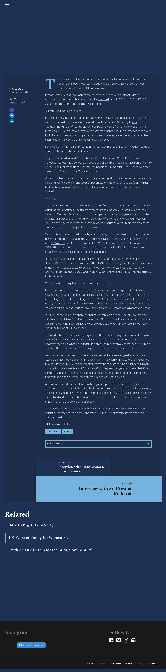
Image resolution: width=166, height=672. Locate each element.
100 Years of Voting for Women (35, 539)
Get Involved (154, 666)
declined (103, 99)
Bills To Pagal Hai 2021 (28, 526)
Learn (101, 666)
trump (68, 432)
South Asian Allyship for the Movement (47, 552)
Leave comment (56, 444)
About (90, 666)
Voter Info (115, 666)
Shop (140, 666)
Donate (129, 666)
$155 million (58, 243)
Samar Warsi (17, 89)
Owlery (13, 99)
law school (53, 432)
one (134, 122)
